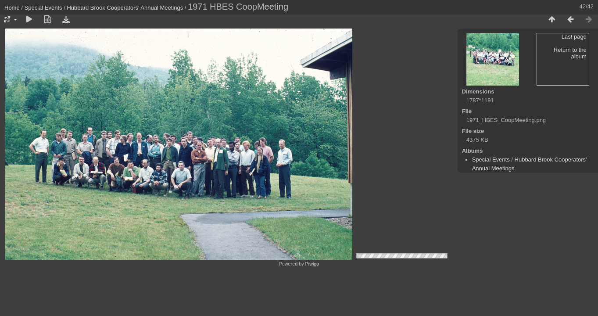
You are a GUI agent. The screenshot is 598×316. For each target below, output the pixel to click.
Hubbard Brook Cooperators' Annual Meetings (125, 7)
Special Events (43, 7)
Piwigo (312, 263)
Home (12, 7)
